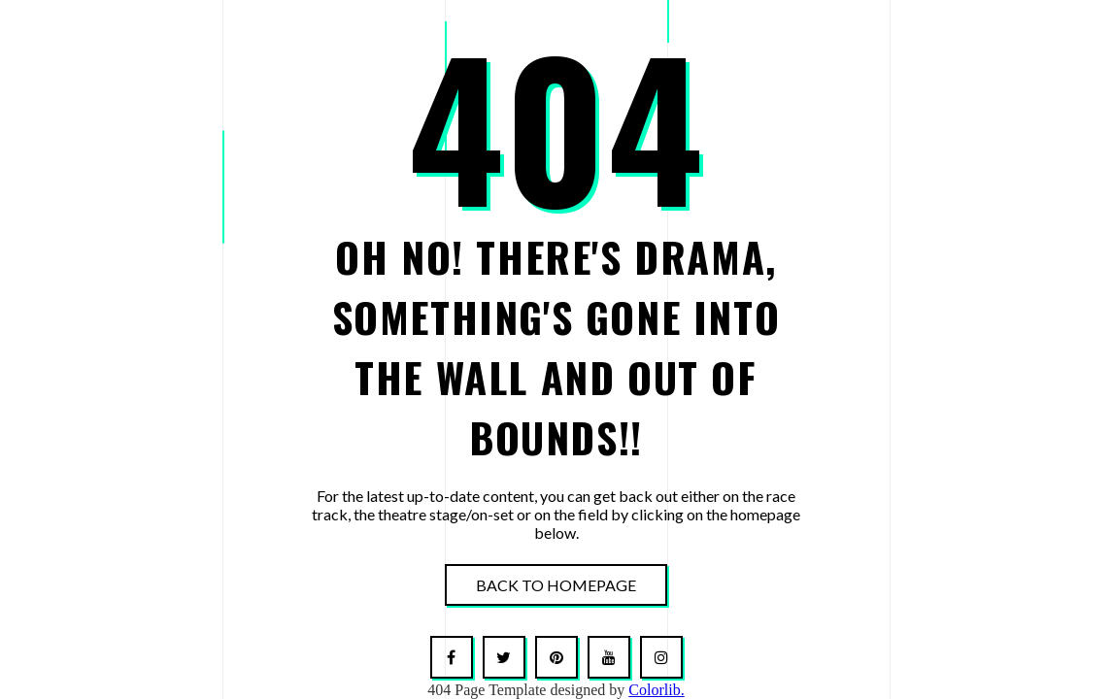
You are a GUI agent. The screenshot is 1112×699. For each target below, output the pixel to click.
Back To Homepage (556, 585)
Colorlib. (656, 690)
